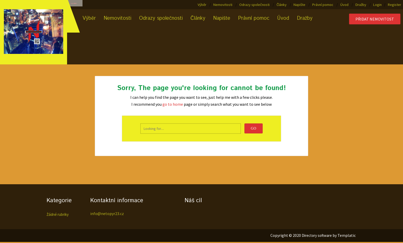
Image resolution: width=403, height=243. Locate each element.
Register (394, 4)
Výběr (202, 4)
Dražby (360, 4)
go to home (172, 105)
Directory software (315, 236)
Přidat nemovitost (374, 19)
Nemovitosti (222, 4)
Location (80, 4)
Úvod (344, 4)
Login (377, 4)
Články (282, 4)
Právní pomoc (322, 4)
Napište (299, 4)
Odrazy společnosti (254, 4)
